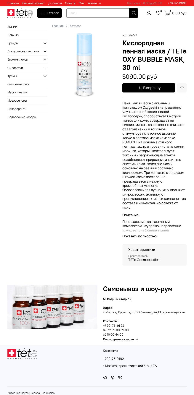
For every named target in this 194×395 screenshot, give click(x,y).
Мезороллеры (17, 100)
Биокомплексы (17, 59)
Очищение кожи (18, 84)
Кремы (12, 76)
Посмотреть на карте (120, 339)
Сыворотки (15, 68)
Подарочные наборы (21, 117)
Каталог (49, 13)
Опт (81, 3)
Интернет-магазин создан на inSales (31, 393)
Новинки (13, 35)
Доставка (55, 3)
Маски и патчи (17, 92)
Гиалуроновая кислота (23, 51)
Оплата (70, 3)
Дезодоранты (17, 109)
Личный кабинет (33, 3)
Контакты (94, 3)
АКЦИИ (12, 27)
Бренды (12, 43)
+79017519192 (177, 3)
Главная (13, 3)
